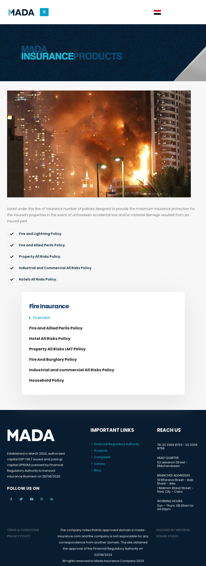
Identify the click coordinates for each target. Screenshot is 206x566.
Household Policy (46, 380)
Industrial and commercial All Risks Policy (71, 370)
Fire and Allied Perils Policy (55, 328)
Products (101, 451)
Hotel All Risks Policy (49, 338)
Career (99, 464)
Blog (97, 470)
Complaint (102, 457)
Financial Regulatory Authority (116, 444)
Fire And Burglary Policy (53, 359)
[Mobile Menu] (44, 12)
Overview (41, 317)
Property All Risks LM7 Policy (57, 349)
